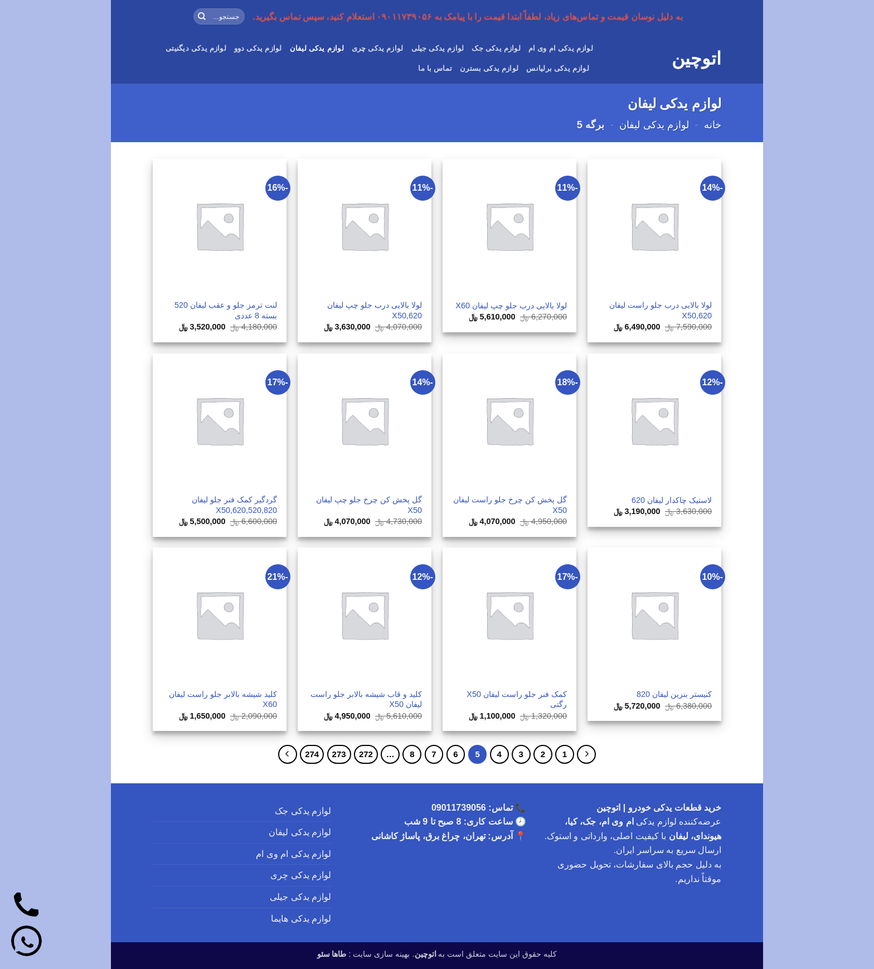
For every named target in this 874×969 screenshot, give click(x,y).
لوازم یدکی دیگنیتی (196, 48)
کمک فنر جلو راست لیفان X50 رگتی (517, 699)
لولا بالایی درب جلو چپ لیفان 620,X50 (374, 310)
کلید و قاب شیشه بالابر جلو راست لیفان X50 (366, 699)
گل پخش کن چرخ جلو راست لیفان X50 (510, 505)
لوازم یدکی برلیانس (557, 68)
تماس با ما (435, 68)
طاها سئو (332, 953)
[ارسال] (201, 16)
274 (312, 754)
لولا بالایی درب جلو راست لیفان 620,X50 (660, 310)
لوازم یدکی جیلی (437, 48)
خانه (712, 124)
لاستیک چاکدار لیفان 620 (672, 500)
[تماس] (26, 906)
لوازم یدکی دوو (258, 48)
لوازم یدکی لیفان (317, 48)
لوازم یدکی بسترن (489, 68)
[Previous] (586, 754)
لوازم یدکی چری (378, 48)
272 (366, 754)
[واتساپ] (26, 942)
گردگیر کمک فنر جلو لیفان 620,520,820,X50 (234, 505)
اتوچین (696, 58)
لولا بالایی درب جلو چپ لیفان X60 (511, 305)
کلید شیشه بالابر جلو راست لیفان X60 (223, 699)
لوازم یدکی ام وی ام (560, 48)
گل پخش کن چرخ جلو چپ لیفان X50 (369, 505)
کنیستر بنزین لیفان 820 (674, 694)
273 (339, 754)
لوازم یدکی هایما (301, 918)
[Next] (287, 754)
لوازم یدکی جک (496, 48)
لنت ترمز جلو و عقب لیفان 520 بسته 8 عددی (225, 310)
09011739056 (458, 807)
